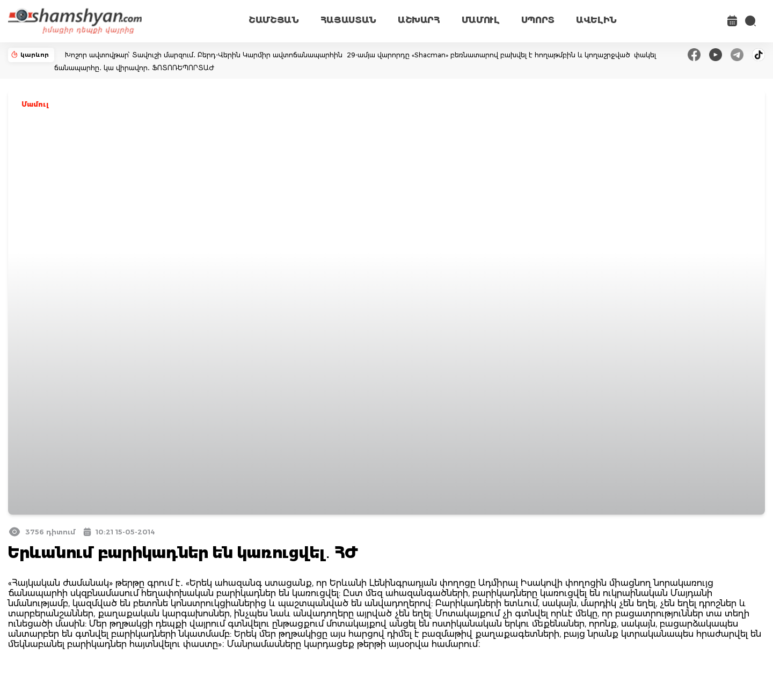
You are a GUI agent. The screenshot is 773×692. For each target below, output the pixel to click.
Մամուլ (35, 104)
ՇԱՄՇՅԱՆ (274, 20)
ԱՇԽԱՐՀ (419, 20)
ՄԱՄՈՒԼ (481, 20)
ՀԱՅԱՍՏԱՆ (348, 20)
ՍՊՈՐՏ (538, 20)
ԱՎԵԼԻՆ (596, 20)
